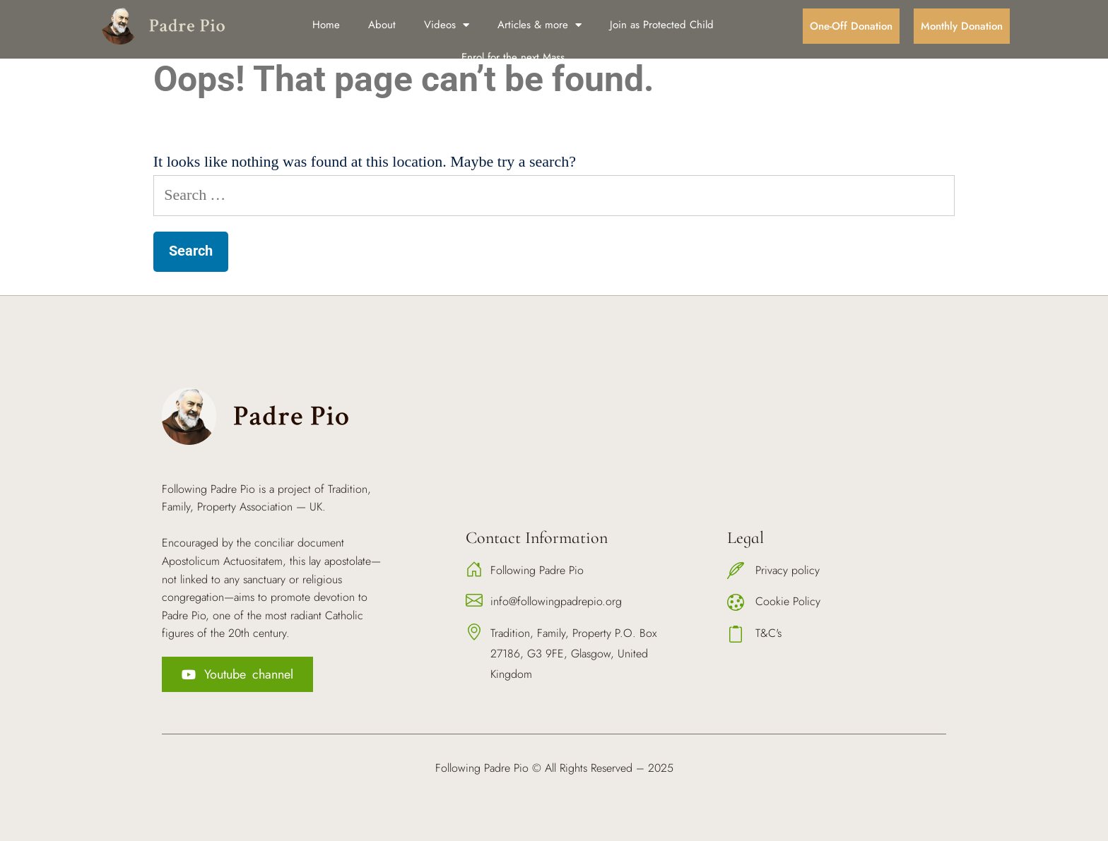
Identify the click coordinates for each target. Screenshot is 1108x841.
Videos (446, 25)
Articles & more (539, 25)
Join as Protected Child (662, 24)
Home (326, 24)
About (382, 24)
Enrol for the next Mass (513, 57)
